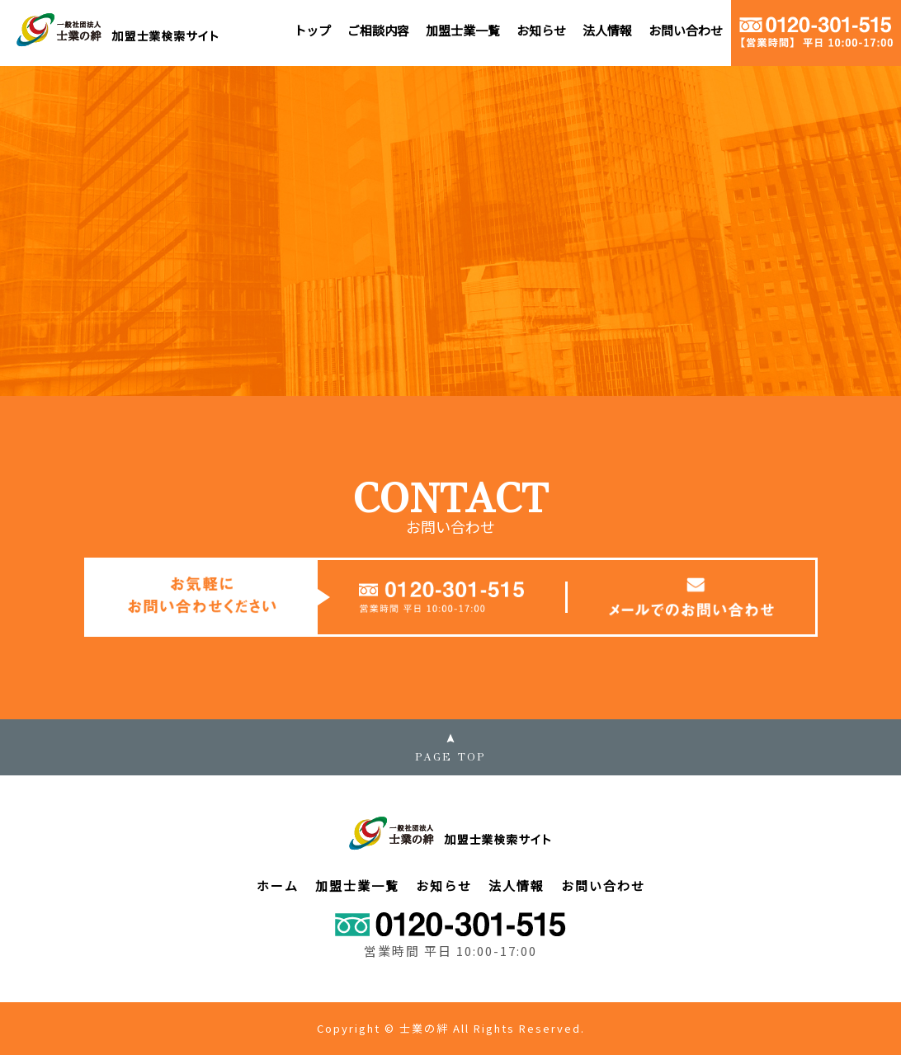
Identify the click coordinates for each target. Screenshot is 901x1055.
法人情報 (607, 30)
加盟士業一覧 (463, 30)
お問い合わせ (686, 30)
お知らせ (541, 30)
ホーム (278, 885)
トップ (312, 30)
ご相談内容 (378, 30)
